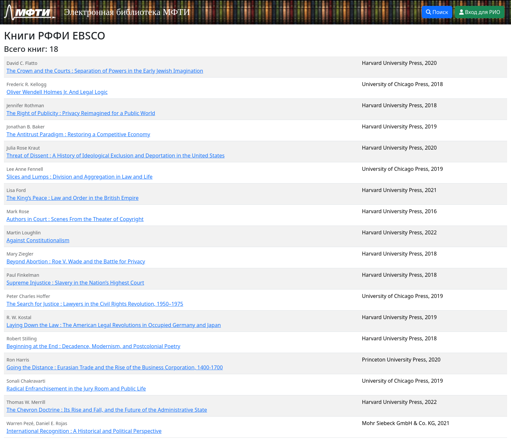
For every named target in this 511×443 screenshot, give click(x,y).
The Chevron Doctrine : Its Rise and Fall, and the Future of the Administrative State (107, 409)
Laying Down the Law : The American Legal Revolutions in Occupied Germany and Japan (114, 325)
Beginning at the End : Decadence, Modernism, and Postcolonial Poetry (93, 346)
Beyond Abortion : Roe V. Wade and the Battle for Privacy (76, 261)
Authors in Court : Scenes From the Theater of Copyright (75, 219)
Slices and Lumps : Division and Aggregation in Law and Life (80, 176)
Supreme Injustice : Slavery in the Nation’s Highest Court (75, 282)
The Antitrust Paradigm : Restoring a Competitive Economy (78, 134)
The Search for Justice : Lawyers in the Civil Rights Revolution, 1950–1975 (95, 303)
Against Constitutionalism (38, 240)
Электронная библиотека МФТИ (127, 12)
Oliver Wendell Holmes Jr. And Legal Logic (57, 92)
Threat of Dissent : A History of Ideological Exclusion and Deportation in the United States (116, 155)
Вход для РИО (479, 12)
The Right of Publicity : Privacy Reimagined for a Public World (81, 113)
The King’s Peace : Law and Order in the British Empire (73, 197)
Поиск (437, 12)
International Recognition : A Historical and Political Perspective (84, 431)
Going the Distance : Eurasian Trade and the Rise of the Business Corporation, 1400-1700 (115, 367)
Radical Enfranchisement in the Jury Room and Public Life (76, 388)
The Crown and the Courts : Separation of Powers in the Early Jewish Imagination (105, 70)
